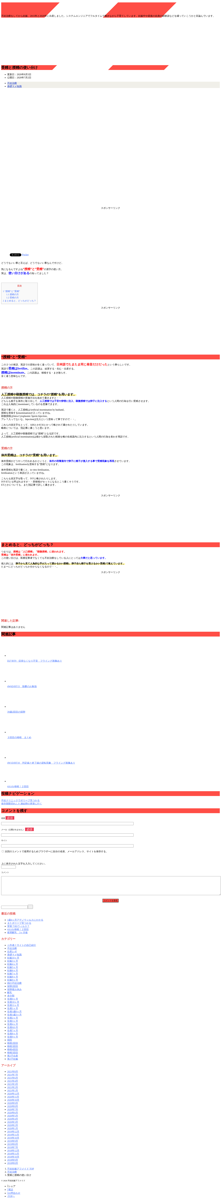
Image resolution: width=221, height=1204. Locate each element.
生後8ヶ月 (12, 1037)
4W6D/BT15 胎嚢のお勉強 (22, 686)
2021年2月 (12, 1091)
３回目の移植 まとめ (19, 737)
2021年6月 (12, 1081)
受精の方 (12, 297)
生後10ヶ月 (13, 1005)
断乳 (9, 996)
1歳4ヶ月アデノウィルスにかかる (25, 923)
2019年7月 (12, 1151)
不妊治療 (12, 83)
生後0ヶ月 (12, 1002)
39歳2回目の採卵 (16, 712)
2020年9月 (12, 1106)
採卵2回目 (12, 990)
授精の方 (12, 294)
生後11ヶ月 (13, 1009)
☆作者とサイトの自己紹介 (21, 948)
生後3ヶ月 (12, 1024)
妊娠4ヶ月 (12, 967)
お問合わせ (13, 1196)
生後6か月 (12, 1031)
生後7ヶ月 (12, 1034)
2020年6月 (12, 1116)
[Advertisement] (110, 41)
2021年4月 (12, 1084)
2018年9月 (12, 1163)
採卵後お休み (14, 993)
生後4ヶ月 (12, 1027)
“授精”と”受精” (11, 291)
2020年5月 (12, 1119)
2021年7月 (12, 1078)
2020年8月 (12, 1110)
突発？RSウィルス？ (18, 930)
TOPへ (11, 1200)
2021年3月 (12, 1088)
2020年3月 (12, 1125)
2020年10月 (13, 1103)
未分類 (10, 999)
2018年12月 (13, 1154)
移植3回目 (12, 1050)
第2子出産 (12, 1059)
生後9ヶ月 (12, 1040)
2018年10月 (13, 1160)
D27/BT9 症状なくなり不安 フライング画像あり (34, 661)
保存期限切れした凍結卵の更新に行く (21, 803)
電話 (10, 1193)
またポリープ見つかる (19, 926)
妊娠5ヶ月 (12, 971)
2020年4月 (12, 1122)
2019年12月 (13, 1135)
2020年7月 (12, 1113)
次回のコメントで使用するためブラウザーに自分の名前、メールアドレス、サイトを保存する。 (56, 851)
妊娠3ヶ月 (12, 964)
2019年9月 (12, 1144)
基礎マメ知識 (14, 86)
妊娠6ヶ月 (12, 974)
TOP (20, 1172)
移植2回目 (12, 1046)
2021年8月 (12, 1075)
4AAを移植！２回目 (18, 786)
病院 (9, 1043)
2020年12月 (13, 1097)
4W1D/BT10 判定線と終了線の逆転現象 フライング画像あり (41, 763)
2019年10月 (13, 1141)
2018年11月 (13, 1157)
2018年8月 (12, 1166)
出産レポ (12, 955)
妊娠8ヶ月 (12, 980)
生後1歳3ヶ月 (14, 1018)
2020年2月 (12, 1129)
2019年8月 (12, 1148)
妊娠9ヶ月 (12, 983)
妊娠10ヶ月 (13, 961)
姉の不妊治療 (14, 986)
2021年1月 (12, 1094)
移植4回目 (12, 1053)
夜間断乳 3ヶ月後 (17, 936)
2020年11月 (13, 1100)
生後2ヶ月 (12, 1021)
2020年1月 (12, 1132)
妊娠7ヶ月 (12, 977)
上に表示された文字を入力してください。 (24, 863)
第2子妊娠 (12, 1062)
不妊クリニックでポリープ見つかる (20, 800)
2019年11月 (13, 1138)
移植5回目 (12, 1056)
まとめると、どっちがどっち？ (19, 300)
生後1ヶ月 (12, 1012)
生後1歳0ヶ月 (14, 1015)
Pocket (25, 254)
